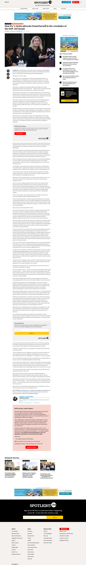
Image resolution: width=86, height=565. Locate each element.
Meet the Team (15, 533)
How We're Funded (64, 536)
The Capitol (8, 23)
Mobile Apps (15, 547)
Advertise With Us (16, 554)
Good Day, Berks (48, 538)
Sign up (55, 517)
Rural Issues (31, 552)
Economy (30, 531)
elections (63, 8)
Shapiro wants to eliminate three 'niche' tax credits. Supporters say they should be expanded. (29, 475)
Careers (14, 545)
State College (35, 8)
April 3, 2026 (43, 460)
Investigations (24, 8)
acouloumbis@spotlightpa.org (26, 402)
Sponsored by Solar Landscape (43, 11)
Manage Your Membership (66, 533)
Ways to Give (63, 531)
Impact (13, 540)
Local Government (32, 547)
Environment (31, 536)
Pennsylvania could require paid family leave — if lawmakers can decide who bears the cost (46, 476)
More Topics (31, 556)
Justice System (31, 545)
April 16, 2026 (26, 460)
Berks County (46, 8)
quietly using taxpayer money (21, 251)
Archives (30, 559)
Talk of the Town (48, 542)
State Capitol (31, 554)
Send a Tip (14, 552)
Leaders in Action (64, 538)
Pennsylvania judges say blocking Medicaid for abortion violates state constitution (10, 475)
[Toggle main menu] (7, 2)
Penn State (30, 549)
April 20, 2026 (8, 460)
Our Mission (15, 531)
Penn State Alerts (48, 540)
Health (29, 540)
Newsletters (47, 529)
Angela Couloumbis (26, 397)
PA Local (46, 536)
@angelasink (37, 402)
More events (69, 100)
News (29, 529)
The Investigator (48, 533)
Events (29, 538)
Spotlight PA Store (64, 540)
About (55, 8)
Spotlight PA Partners (17, 538)
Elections (30, 533)
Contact (14, 549)
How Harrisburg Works (33, 542)
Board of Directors (16, 536)
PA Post (45, 531)
